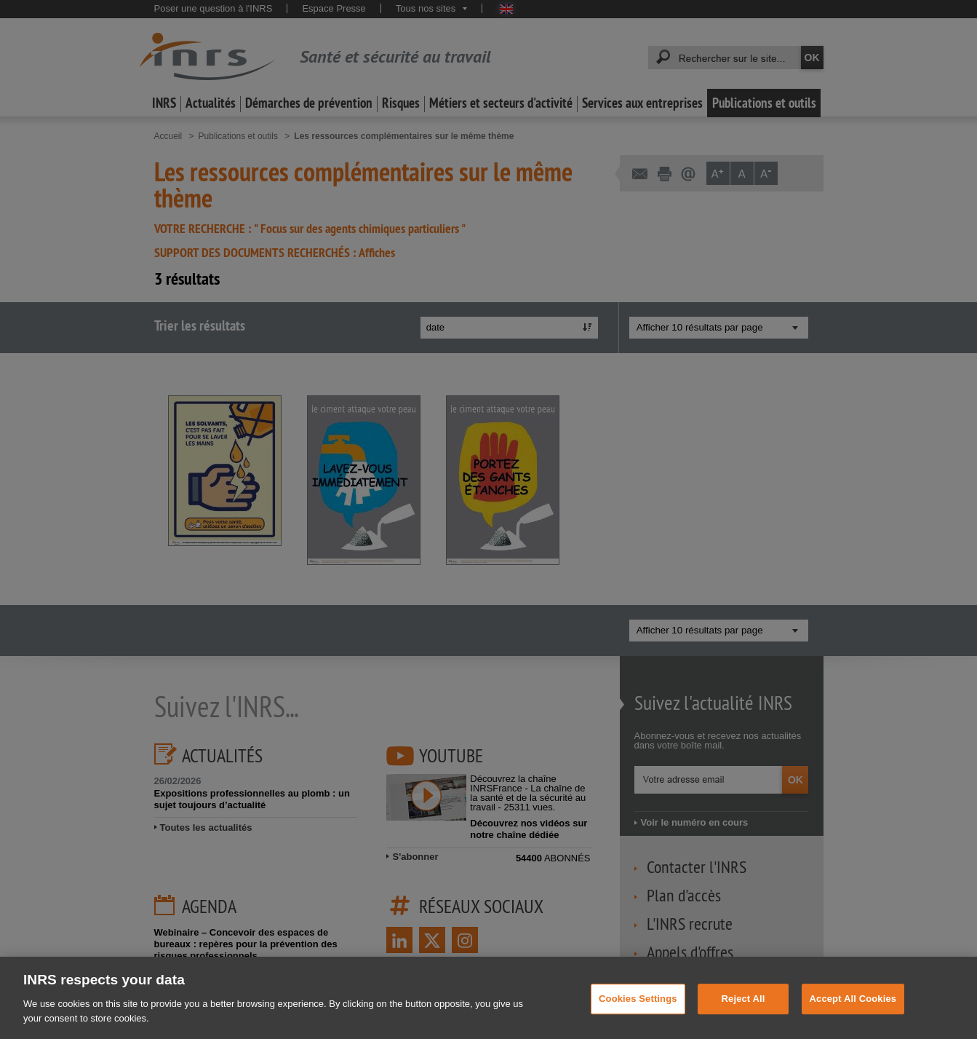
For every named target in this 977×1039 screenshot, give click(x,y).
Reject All (743, 1013)
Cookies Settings (638, 1013)
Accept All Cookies (853, 1013)
